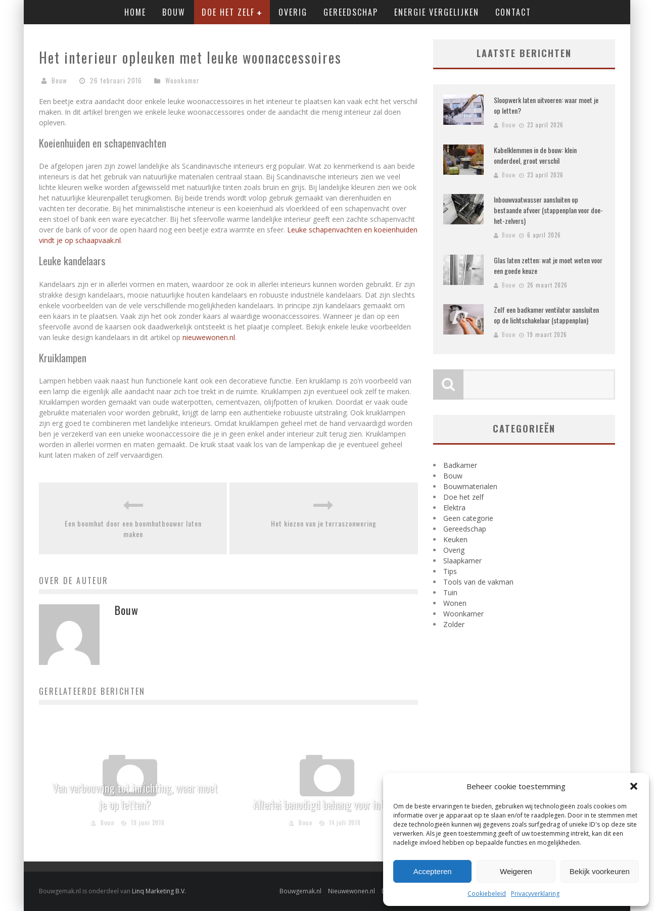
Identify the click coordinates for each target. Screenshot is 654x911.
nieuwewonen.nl (208, 337)
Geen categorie (468, 518)
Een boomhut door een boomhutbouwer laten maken (133, 528)
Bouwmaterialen (470, 486)
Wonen (454, 603)
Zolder (453, 624)
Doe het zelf (228, 12)
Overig (292, 12)
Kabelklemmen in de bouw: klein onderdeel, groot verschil (535, 155)
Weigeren (516, 871)
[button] (634, 786)
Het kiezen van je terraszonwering (324, 523)
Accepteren (432, 871)
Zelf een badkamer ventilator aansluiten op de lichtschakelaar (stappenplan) (546, 314)
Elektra (454, 507)
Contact (513, 12)
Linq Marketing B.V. (159, 891)
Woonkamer (182, 80)
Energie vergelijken (436, 12)
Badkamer (460, 465)
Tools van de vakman (478, 582)
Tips (450, 571)
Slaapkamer (462, 560)
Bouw (173, 12)
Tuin (450, 592)
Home (135, 12)
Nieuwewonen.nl (351, 891)
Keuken (455, 539)
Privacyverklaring (535, 893)
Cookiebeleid (487, 893)
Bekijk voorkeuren (600, 871)
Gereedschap (350, 12)
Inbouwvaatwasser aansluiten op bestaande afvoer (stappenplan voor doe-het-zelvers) (548, 210)
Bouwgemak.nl (300, 891)
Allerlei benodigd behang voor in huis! (327, 804)
